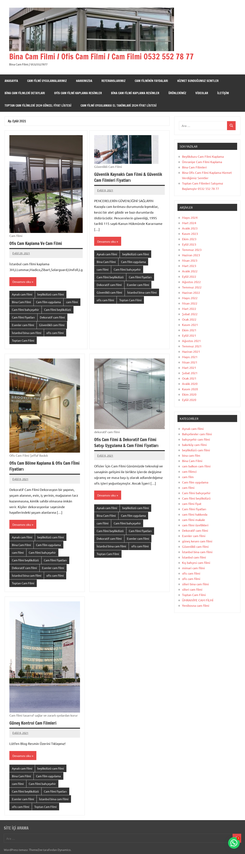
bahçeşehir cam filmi (196, 439)
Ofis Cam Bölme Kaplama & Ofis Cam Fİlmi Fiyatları (44, 466)
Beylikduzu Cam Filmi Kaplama (203, 156)
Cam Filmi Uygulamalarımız (47, 81)
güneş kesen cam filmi (197, 541)
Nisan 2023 (189, 260)
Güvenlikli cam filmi (52, 325)
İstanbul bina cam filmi (26, 333)
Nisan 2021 (189, 362)
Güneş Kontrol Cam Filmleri (32, 723)
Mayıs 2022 (190, 298)
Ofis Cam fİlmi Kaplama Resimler (78, 93)
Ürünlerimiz (177, 93)
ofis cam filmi (55, 333)
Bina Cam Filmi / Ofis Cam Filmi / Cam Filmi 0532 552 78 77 (101, 56)
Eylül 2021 (189, 335)
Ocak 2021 (189, 378)
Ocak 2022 (189, 319)
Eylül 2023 (189, 244)
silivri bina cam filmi (195, 584)
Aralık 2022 (190, 271)
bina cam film (191, 455)
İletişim (223, 93)
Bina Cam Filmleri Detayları (25, 93)
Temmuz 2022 (192, 287)
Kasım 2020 (190, 389)
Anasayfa (11, 81)
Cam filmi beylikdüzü (57, 309)
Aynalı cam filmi (22, 294)
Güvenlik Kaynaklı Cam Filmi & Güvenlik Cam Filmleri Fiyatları (128, 177)
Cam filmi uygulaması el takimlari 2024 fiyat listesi (119, 105)
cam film (188, 477)
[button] (234, 843)
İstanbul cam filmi (194, 557)
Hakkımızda (84, 81)
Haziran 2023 (191, 255)
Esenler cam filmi (23, 325)
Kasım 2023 (190, 233)
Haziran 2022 (191, 292)
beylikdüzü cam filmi (50, 294)
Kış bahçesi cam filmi (196, 562)
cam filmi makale (193, 520)
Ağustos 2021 (191, 341)
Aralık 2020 (190, 383)
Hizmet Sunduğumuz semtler (198, 81)
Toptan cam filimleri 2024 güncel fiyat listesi (38, 105)
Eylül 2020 (189, 400)
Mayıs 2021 (190, 357)
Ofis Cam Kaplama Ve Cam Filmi (35, 243)
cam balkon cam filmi (196, 466)
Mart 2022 (189, 308)
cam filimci (189, 471)
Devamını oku (21, 281)
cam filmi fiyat (191, 503)
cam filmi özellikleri (195, 525)
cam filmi (72, 302)
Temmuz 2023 (192, 249)
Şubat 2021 (190, 373)
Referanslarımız (113, 81)
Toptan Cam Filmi (23, 340)
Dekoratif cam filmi (52, 317)
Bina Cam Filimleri (194, 167)
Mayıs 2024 (190, 217)
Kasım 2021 (190, 325)
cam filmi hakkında (194, 514)
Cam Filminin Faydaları (151, 81)
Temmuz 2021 (192, 346)
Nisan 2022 (189, 303)
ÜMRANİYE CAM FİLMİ (197, 600)
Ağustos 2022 (191, 282)
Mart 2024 (189, 223)
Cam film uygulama (48, 302)
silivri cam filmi (192, 589)
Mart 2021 (189, 367)
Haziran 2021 (191, 351)
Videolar (201, 93)
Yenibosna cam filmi (195, 605)
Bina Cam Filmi (21, 302)
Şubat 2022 (190, 314)
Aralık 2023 (190, 228)
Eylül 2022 (189, 276)
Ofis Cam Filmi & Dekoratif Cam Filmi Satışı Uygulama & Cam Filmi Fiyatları (126, 442)
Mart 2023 (189, 266)
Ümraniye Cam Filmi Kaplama (202, 162)
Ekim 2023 (189, 239)
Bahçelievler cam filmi (197, 434)
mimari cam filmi (193, 568)
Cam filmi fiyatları (23, 317)
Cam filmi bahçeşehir (25, 309)
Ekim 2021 (189, 330)
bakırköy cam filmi (194, 445)
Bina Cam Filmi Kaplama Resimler (135, 93)
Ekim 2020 (189, 394)
